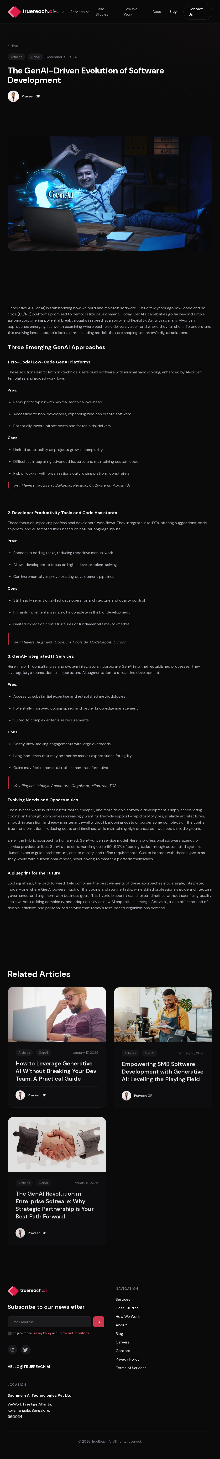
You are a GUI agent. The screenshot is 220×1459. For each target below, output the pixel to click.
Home (59, 11)
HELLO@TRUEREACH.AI (29, 1366)
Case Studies (102, 12)
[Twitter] (26, 1349)
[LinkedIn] (12, 1349)
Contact (123, 1350)
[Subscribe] (98, 1321)
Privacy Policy (42, 1333)
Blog (173, 11)
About (157, 11)
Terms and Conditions (73, 1333)
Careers (123, 1342)
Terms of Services (131, 1367)
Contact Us (196, 12)
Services (79, 12)
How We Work (130, 12)
